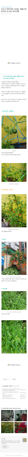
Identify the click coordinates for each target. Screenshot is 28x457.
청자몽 (3, 439)
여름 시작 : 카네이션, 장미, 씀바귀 (8, 398)
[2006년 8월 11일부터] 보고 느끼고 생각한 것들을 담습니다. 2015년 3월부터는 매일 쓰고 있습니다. (10, 442)
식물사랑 (10, 386)
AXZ (13, 455)
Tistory (21, 455)
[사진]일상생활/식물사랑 (6, 7)
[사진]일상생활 (5, 386)
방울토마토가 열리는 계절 (7, 395)
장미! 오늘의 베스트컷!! (6, 396)
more (25, 408)
